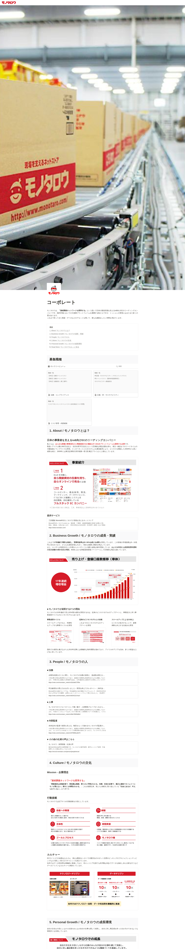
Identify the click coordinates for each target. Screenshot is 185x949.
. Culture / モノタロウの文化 (60, 340)
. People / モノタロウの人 (59, 337)
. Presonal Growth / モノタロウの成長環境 (66, 344)
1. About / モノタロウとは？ (60, 330)
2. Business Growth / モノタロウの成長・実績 (66, 334)
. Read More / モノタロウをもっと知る (64, 347)
